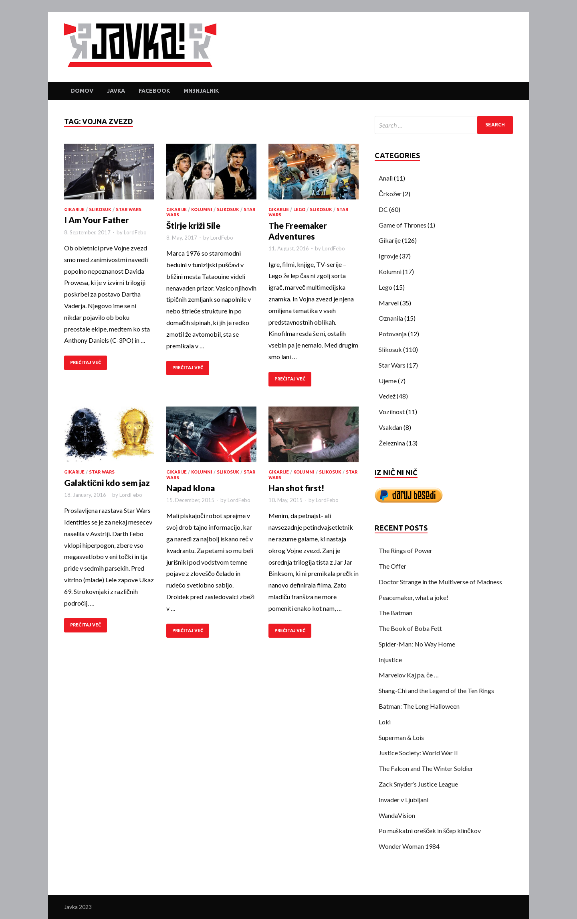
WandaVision (397, 815)
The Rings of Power (405, 550)
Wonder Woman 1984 (409, 846)
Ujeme (388, 380)
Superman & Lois (401, 737)
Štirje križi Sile (193, 225)
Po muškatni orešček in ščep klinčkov (430, 830)
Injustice (390, 659)
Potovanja (393, 334)
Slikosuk (100, 209)
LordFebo (135, 232)
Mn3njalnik (201, 90)
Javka (116, 90)
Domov (82, 90)
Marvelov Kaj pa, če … (409, 675)
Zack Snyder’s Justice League (418, 784)
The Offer (392, 566)
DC (383, 209)
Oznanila (391, 318)
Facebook (154, 90)
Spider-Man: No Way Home (417, 644)
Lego (299, 209)
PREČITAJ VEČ (85, 362)
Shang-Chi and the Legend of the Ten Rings (436, 690)
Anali (386, 178)
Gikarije (74, 209)
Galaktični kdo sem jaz (107, 483)
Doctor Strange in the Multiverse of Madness (440, 582)
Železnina (392, 443)
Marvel (389, 303)
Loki (385, 722)
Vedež (387, 396)
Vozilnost (392, 411)
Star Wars (128, 209)
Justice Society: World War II (418, 752)
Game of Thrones (402, 225)
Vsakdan (390, 427)
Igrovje (388, 256)
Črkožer (390, 193)
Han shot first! (296, 488)
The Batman (395, 612)
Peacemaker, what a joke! (413, 597)
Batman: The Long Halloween (419, 706)
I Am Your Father (96, 220)
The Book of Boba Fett (410, 628)
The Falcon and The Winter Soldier (426, 768)
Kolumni (201, 209)
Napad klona (190, 488)
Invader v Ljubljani (403, 799)
